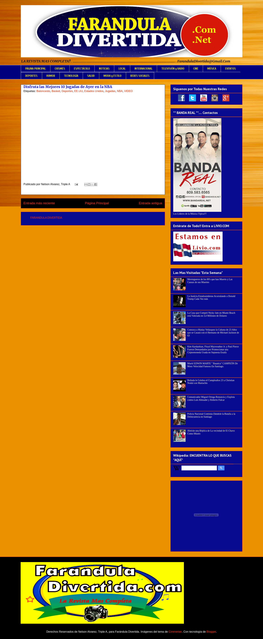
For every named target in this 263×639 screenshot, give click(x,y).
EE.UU (78, 91)
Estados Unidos (94, 91)
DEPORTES (31, 75)
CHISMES (60, 68)
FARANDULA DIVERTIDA (46, 217)
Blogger (211, 631)
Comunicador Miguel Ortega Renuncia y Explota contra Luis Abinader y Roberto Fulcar (211, 398)
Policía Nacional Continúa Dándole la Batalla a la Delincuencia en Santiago (211, 415)
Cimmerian (175, 631)
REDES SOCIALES (139, 75)
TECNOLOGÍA (71, 75)
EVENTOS (230, 68)
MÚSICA (211, 68)
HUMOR (50, 75)
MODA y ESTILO (112, 75)
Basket (56, 91)
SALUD (91, 75)
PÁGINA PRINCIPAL (35, 68)
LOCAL (122, 68)
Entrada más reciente (39, 203)
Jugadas (110, 91)
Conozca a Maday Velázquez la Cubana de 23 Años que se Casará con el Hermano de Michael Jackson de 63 (213, 332)
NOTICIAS (104, 68)
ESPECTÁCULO (82, 68)
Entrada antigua (150, 203)
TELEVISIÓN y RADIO (172, 68)
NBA (120, 91)
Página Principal (97, 203)
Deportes (67, 91)
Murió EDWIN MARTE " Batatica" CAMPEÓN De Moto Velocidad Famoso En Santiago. (212, 365)
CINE (195, 68)
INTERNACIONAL (143, 68)
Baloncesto (43, 91)
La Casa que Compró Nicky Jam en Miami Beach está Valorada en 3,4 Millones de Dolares (211, 314)
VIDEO (128, 91)
